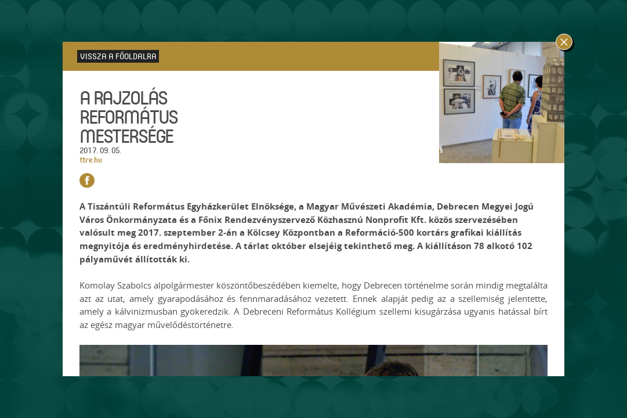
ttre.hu (90, 159)
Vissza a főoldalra (118, 56)
